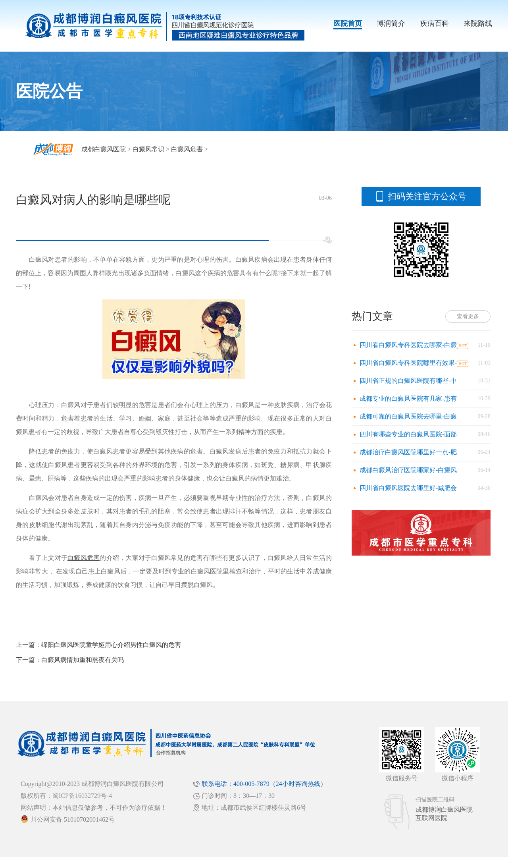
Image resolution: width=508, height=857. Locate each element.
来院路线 (478, 23)
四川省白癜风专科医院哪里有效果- (408, 362)
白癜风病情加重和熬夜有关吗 (82, 659)
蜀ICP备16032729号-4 (82, 795)
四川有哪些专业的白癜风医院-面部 (408, 434)
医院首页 (347, 23)
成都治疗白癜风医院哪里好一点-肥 (408, 452)
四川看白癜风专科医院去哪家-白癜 (408, 345)
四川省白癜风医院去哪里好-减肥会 (408, 487)
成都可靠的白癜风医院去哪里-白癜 (408, 416)
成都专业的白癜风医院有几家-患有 (408, 398)
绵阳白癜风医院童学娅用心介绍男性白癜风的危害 (111, 644)
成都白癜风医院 (103, 149)
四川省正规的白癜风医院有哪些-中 (408, 380)
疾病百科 (434, 23)
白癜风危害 (187, 149)
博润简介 (391, 23)
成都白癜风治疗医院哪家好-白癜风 (408, 470)
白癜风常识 (148, 149)
